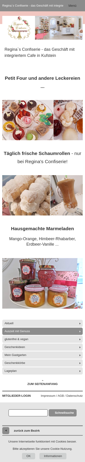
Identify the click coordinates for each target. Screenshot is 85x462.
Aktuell (9, 323)
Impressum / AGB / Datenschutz (62, 395)
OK (29, 456)
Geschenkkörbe (15, 363)
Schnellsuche (64, 412)
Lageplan (11, 371)
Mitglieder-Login (16, 395)
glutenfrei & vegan (16, 339)
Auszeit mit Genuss (17, 331)
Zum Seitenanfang (42, 383)
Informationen (53, 456)
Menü (72, 5)
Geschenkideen (15, 347)
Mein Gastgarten (15, 355)
